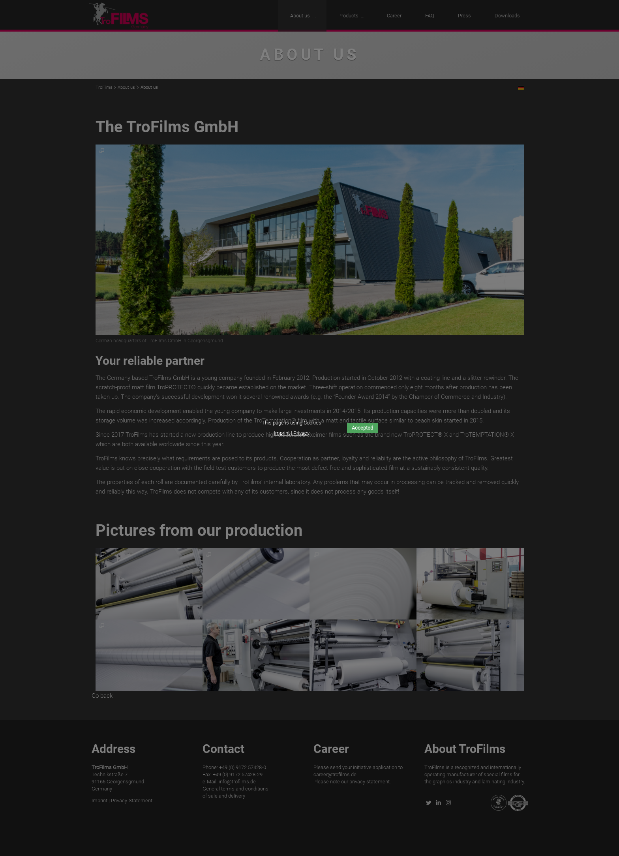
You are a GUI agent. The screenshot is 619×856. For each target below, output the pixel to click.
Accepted (362, 428)
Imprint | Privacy (292, 433)
